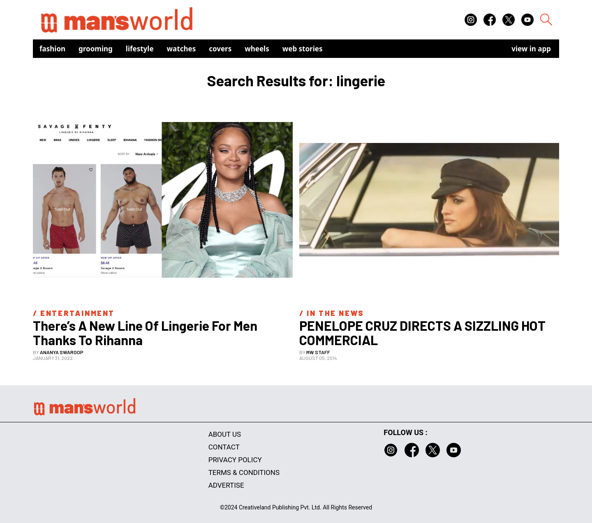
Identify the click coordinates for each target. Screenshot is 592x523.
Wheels (257, 48)
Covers (220, 48)
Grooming (96, 48)
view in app (531, 48)
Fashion (52, 48)
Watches (181, 48)
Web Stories (302, 48)
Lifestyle (140, 48)
